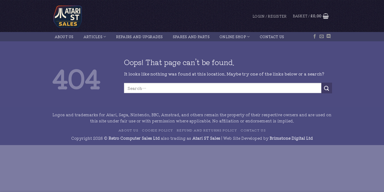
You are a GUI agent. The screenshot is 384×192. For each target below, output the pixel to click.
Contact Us (272, 36)
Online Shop (234, 36)
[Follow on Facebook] (315, 36)
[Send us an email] (321, 36)
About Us (64, 36)
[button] (270, 16)
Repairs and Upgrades (139, 36)
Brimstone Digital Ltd (291, 138)
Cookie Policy (157, 130)
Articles (94, 36)
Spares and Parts (191, 36)
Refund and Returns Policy (207, 130)
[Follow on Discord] (328, 36)
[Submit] (326, 88)
